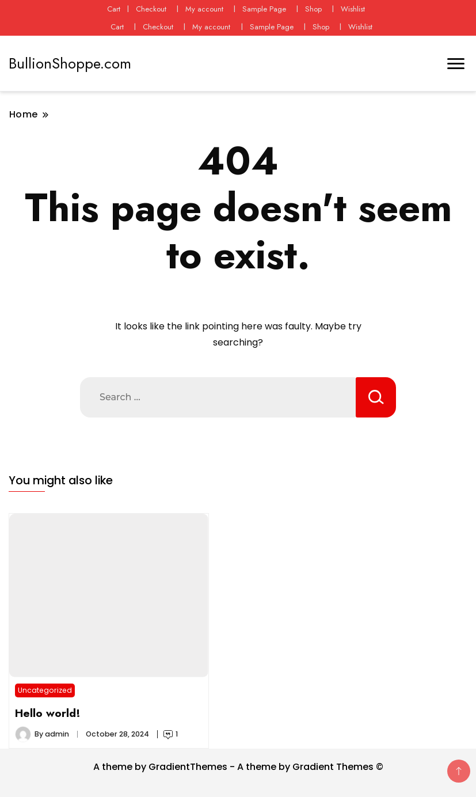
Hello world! (48, 713)
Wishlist (353, 8)
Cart (113, 8)
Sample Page (264, 8)
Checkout (151, 8)
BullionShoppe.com (70, 63)
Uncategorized (45, 690)
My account (204, 8)
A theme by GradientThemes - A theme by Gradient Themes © (238, 766)
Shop (313, 8)
